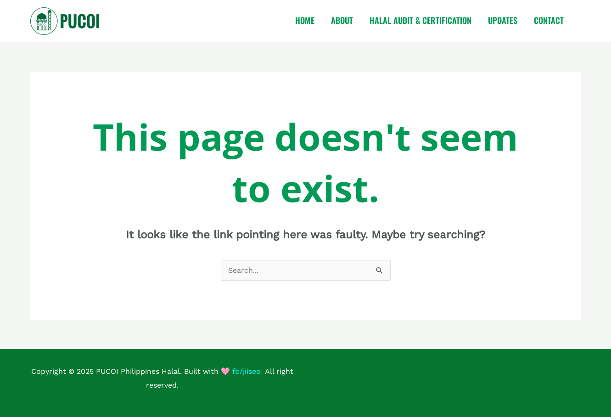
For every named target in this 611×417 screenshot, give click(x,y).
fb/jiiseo (246, 371)
